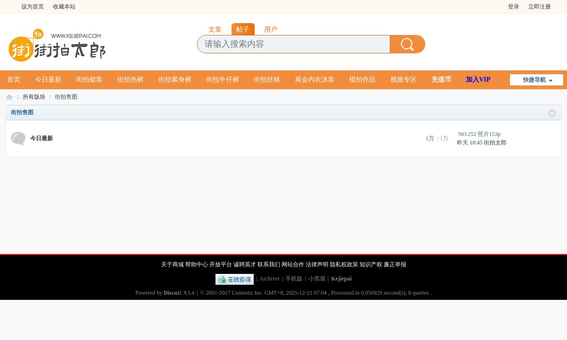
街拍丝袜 (267, 79)
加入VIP (478, 79)
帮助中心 (196, 264)
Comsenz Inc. (247, 292)
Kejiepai (341, 278)
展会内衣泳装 (315, 79)
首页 (13, 79)
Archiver (269, 278)
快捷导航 (534, 79)
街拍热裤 (130, 79)
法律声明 (317, 264)
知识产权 (371, 264)
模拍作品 (362, 79)
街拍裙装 (89, 79)
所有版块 (34, 97)
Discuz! (173, 292)
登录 (513, 6)
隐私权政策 (344, 264)
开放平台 (220, 264)
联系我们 (269, 264)
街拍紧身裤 (174, 79)
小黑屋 (317, 278)
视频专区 (403, 79)
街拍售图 (22, 112)
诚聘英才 (244, 264)
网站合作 (293, 264)
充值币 (441, 79)
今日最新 (48, 79)
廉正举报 (395, 264)
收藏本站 (64, 6)
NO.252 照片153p (479, 134)
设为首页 (32, 6)
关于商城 (172, 264)
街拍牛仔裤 (222, 79)
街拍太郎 (9, 97)
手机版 (293, 278)
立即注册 (539, 6)
